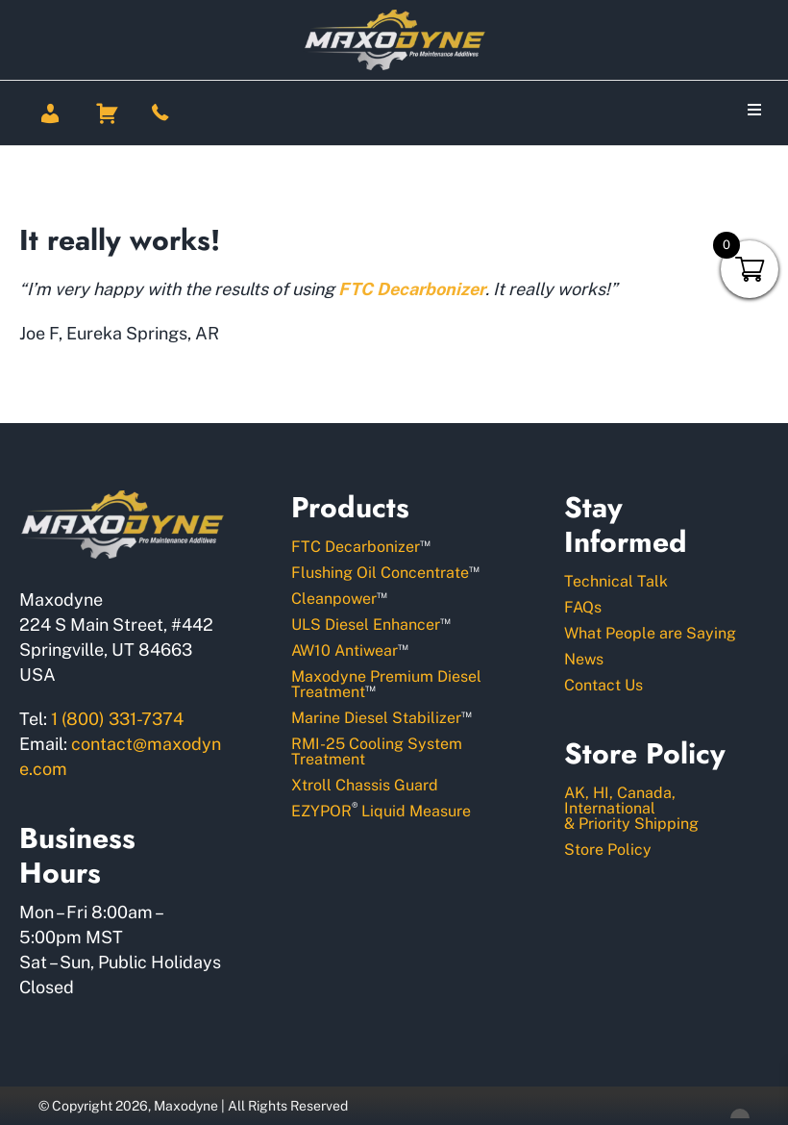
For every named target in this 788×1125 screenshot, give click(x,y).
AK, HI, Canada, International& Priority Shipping (631, 808)
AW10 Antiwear (349, 649)
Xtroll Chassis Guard (364, 785)
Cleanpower (339, 598)
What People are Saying (650, 633)
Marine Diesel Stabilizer (381, 717)
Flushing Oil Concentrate (385, 572)
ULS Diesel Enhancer (371, 623)
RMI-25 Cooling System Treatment (376, 751)
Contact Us (603, 685)
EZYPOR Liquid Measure (381, 810)
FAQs (583, 607)
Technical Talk (616, 581)
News (583, 659)
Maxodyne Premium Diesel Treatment (386, 684)
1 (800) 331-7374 (117, 719)
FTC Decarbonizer (361, 546)
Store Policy (608, 849)
